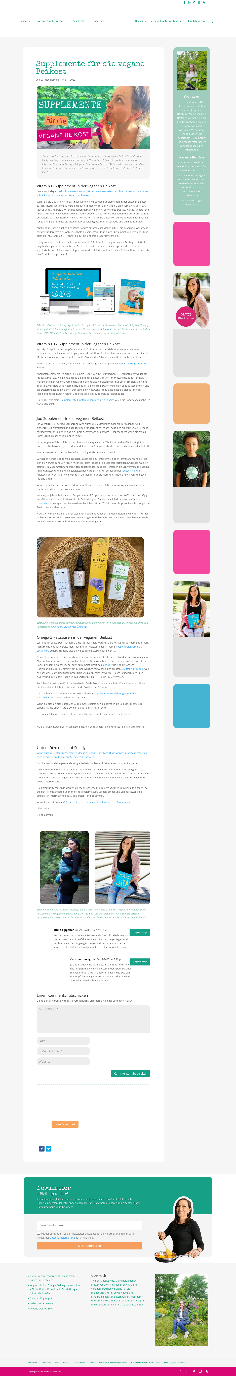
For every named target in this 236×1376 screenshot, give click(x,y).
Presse (92, 1362)
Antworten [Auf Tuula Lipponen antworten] (140, 933)
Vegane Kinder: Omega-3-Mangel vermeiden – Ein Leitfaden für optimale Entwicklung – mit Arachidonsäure (191, 183)
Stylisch (191, 498)
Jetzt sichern (192, 722)
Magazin (25, 21)
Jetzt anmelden (191, 371)
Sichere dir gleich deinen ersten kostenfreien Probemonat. (98, 802)
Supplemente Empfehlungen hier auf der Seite (87, 400)
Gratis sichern (192, 260)
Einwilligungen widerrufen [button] (174, 1362)
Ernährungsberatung (135, 363)
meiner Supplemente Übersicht (70, 626)
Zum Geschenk (65, 1128)
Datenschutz (46, 1362)
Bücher (139, 21)
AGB (57, 1362)
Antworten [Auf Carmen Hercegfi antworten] (140, 962)
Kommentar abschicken (130, 1073)
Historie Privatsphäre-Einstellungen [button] (145, 1362)
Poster (191, 695)
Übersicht (42, 503)
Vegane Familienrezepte (51, 21)
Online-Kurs (106, 329)
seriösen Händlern (132, 470)
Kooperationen (79, 1362)
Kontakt (66, 1362)
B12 (191, 233)
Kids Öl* (107, 664)
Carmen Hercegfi (50, 79)
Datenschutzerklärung (62, 1237)
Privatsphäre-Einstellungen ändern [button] (113, 1362)
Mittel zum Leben (133, 668)
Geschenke (78, 21)
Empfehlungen (196, 21)
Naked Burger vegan (41, 1303)
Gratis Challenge (191, 343)
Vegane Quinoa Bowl (41, 1308)
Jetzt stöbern (192, 516)
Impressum (32, 1362)
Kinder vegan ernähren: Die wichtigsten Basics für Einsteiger (191, 166)
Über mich (98, 21)
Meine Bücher (192, 648)
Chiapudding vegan (192, 200)
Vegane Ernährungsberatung (167, 21)
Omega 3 (191, 395)
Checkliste (192, 541)
